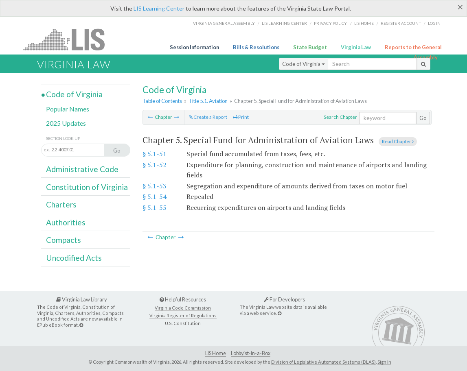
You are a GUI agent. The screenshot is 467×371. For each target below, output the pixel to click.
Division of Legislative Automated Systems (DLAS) (323, 361)
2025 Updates (66, 123)
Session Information (194, 47)
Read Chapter (398, 141)
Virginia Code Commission (183, 307)
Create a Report (208, 117)
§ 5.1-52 (155, 164)
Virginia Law (356, 47)
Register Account (401, 23)
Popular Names (67, 109)
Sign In (384, 361)
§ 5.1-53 (155, 185)
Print (241, 117)
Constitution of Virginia (87, 187)
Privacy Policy (330, 23)
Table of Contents (162, 101)
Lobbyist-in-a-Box (250, 353)
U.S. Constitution (183, 323)
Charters (61, 204)
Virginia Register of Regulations (183, 315)
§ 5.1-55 (155, 207)
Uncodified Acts (74, 257)
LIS (68, 39)
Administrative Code (82, 169)
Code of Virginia (303, 64)
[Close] (460, 7)
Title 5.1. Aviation (208, 101)
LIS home (364, 23)
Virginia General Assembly (224, 23)
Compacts (63, 239)
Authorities (66, 222)
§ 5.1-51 (155, 153)
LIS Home (215, 353)
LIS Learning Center (159, 8)
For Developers (284, 299)
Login (434, 23)
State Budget (310, 47)
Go (423, 118)
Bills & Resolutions (256, 47)
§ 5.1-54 (155, 196)
